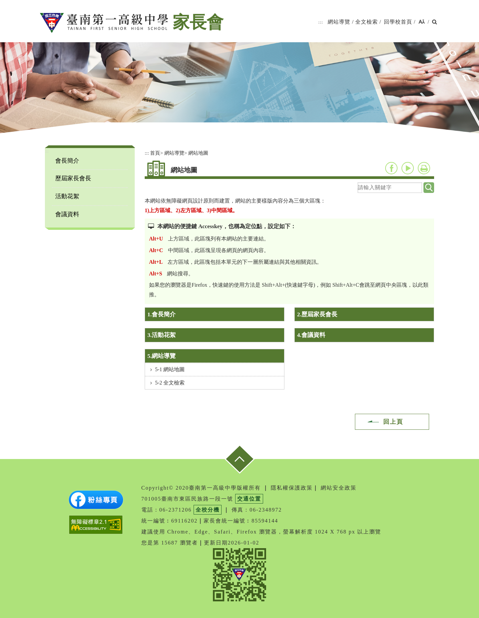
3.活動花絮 (161, 335)
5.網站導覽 (161, 356)
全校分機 (208, 510)
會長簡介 (67, 160)
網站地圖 (198, 153)
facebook (391, 168)
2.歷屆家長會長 (317, 314)
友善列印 (424, 168)
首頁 (155, 153)
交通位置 (249, 499)
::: (320, 22)
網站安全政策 (339, 488)
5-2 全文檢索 (170, 383)
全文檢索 (366, 22)
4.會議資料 (311, 335)
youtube (407, 168)
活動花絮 (67, 196)
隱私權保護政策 (292, 488)
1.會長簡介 (161, 314)
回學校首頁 (398, 22)
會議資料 (67, 214)
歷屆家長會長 (73, 178)
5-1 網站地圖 (170, 369)
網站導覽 (339, 22)
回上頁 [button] (393, 421)
